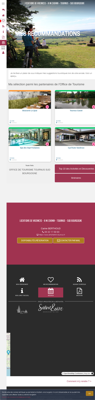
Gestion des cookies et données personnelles (16, 397)
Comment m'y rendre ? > (79, 381)
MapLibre (87, 373)
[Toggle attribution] (92, 373)
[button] (30, 108)
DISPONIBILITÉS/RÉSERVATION (35, 240)
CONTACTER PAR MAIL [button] (68, 240)
